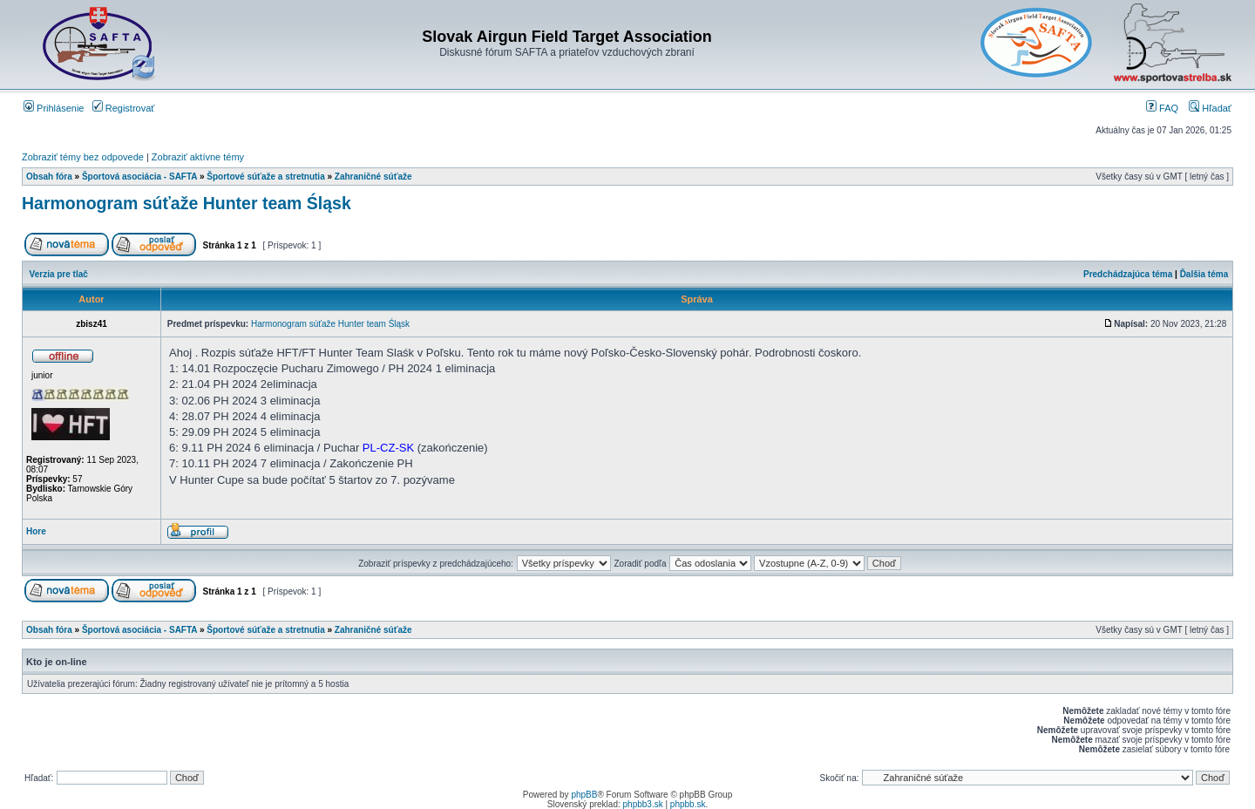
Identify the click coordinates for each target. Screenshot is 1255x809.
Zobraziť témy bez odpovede (83, 157)
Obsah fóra (49, 176)
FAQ (1162, 108)
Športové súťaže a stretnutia (265, 176)
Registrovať (123, 108)
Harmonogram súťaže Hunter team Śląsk (186, 203)
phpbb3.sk (643, 804)
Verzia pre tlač (59, 274)
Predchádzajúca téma (1127, 274)
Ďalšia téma (1204, 274)
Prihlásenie (54, 108)
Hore (36, 531)
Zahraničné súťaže (373, 176)
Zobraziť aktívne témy (198, 157)
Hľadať (1210, 108)
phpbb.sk (688, 804)
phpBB (584, 794)
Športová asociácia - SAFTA (139, 176)
